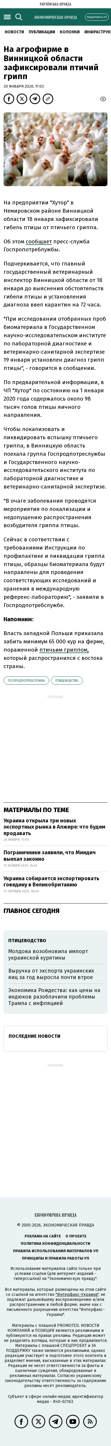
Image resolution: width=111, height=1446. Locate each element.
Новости (14, 32)
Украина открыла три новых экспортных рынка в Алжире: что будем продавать (54, 827)
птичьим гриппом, (64, 649)
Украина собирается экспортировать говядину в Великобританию (51, 881)
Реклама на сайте (43, 1236)
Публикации (42, 32)
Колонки (70, 32)
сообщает (39, 241)
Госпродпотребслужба (26, 681)
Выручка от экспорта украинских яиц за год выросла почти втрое (51, 974)
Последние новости (34, 1036)
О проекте (75, 1236)
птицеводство (66, 681)
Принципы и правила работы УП (55, 1258)
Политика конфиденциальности (55, 1243)
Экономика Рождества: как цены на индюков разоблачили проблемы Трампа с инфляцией (54, 996)
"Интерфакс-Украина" (77, 1294)
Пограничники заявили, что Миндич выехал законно (50, 855)
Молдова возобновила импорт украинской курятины (48, 954)
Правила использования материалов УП (55, 1251)
